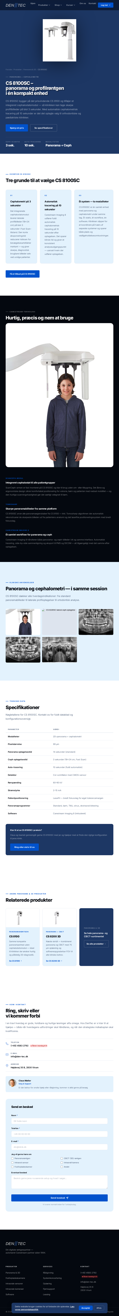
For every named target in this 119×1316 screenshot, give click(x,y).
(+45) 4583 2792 (29, 1048)
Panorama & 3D (29, 69)
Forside (9, 69)
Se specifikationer (43, 128)
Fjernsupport (49, 1289)
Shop (58, 5)
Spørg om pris (17, 128)
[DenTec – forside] (16, 5)
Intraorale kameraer (15, 1289)
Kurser (70, 5)
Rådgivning (48, 1272)
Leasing (46, 1294)
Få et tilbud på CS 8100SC (22, 274)
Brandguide (108, 1312)
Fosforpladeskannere (15, 1278)
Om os (83, 3)
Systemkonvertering (52, 1278)
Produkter (44, 5)
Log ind (105, 5)
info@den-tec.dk (19, 1059)
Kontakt (92, 3)
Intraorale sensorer (14, 1283)
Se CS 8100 (15, 963)
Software (10, 1294)
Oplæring (47, 1283)
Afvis (99, 1308)
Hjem (32, 3)
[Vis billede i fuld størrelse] (23, 625)
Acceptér (85, 1308)
